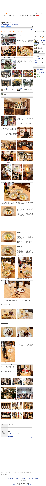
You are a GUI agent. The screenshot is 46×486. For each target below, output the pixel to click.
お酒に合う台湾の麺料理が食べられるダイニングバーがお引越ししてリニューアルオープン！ (41, 41)
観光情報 (23, 15)
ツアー (31, 478)
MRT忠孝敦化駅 (11, 24)
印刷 (32, 29)
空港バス (36, 55)
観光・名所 (28, 478)
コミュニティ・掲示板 (35, 478)
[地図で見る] (9, 436)
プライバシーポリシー (27, 484)
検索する (44, 37)
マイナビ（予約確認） (40, 13)
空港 (42, 55)
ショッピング (10, 15)
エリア (4, 15)
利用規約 (16, 484)
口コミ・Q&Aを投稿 (3, 26)
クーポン (38, 15)
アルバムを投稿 (8, 26)
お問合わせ (31, 484)
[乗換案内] (12, 436)
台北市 (1, 24)
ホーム (9, 478)
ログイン (36, 13)
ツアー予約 (42, 31)
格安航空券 (34, 15)
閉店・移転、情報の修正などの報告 (4, 25)
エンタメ (20, 15)
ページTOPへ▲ (31, 437)
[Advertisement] (23, 6)
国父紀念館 (38, 43)
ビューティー (14, 15)
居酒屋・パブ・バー (16, 24)
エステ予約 (39, 31)
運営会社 (14, 484)
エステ (22, 484)
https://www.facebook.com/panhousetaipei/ (12, 433)
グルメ (7, 15)
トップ (2, 15)
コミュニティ (30, 15)
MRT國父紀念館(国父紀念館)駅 (6, 24)
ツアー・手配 (26, 15)
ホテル (17, 15)
